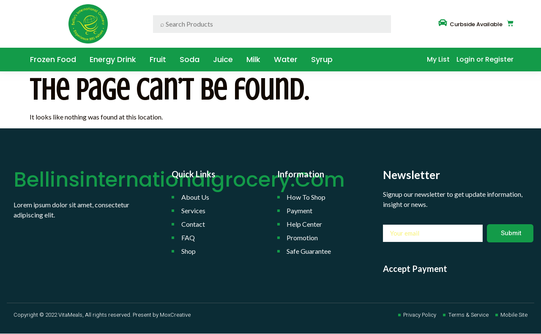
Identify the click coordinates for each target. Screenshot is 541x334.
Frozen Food (53, 59)
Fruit (158, 59)
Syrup (322, 59)
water (286, 59)
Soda (189, 59)
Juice (223, 59)
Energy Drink (113, 59)
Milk (253, 59)
